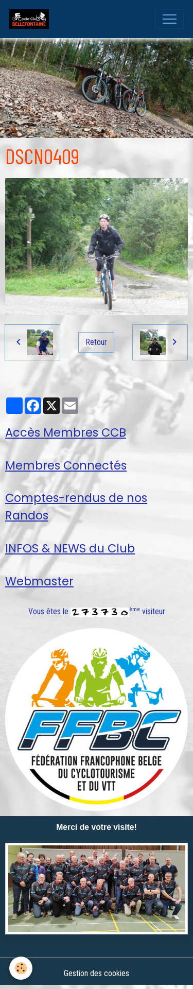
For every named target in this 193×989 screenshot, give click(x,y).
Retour (96, 342)
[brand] (31, 19)
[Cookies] (20, 968)
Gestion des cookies (96, 973)
